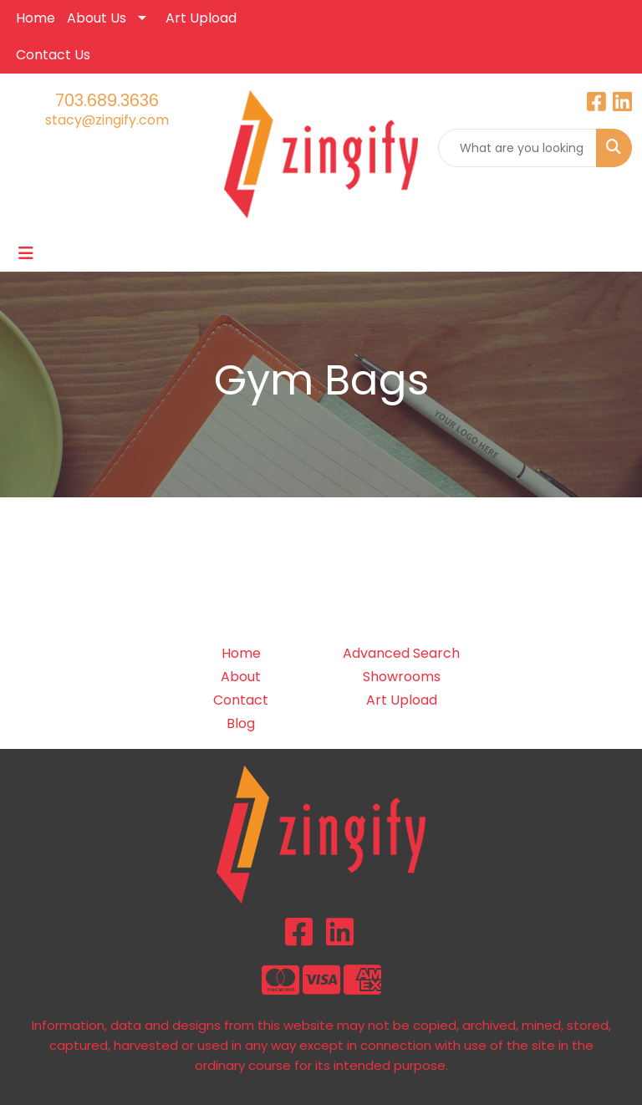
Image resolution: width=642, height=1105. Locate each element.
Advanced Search (401, 653)
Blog (241, 723)
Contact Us (53, 54)
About (241, 676)
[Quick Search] (517, 148)
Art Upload (201, 18)
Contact (240, 700)
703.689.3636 (107, 100)
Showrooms (402, 676)
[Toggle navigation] (25, 253)
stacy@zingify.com (107, 120)
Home (35, 18)
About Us (96, 18)
